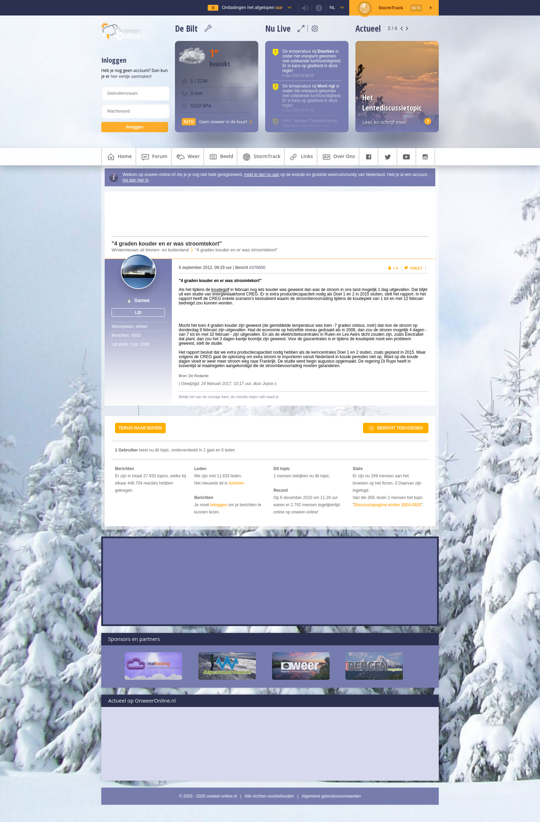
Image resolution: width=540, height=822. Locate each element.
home (118, 157)
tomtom (236, 483)
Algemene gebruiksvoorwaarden (331, 796)
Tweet (416, 268)
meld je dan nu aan (261, 174)
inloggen (218, 504)
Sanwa (141, 300)
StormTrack (260, 157)
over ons (338, 157)
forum (153, 157)
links (300, 157)
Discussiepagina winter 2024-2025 (387, 504)
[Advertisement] (266, 213)
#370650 (257, 267)
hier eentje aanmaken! (131, 76)
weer (187, 157)
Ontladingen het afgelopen (252, 7)
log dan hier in (135, 180)
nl (332, 7)
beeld (220, 157)
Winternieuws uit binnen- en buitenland (150, 249)
